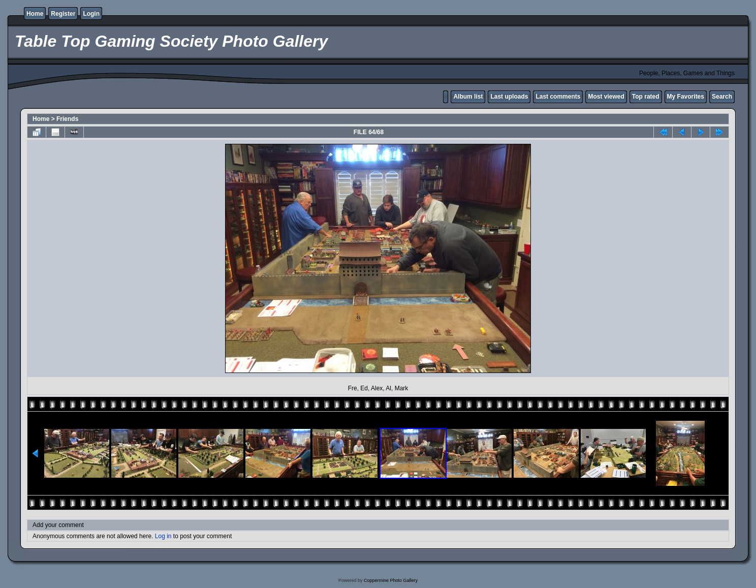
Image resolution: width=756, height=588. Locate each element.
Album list (468, 96)
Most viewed (606, 96)
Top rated (645, 96)
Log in (163, 536)
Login (91, 13)
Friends (67, 118)
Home (34, 13)
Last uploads (509, 96)
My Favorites (685, 96)
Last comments (558, 96)
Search (722, 96)
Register (63, 13)
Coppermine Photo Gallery (391, 580)
